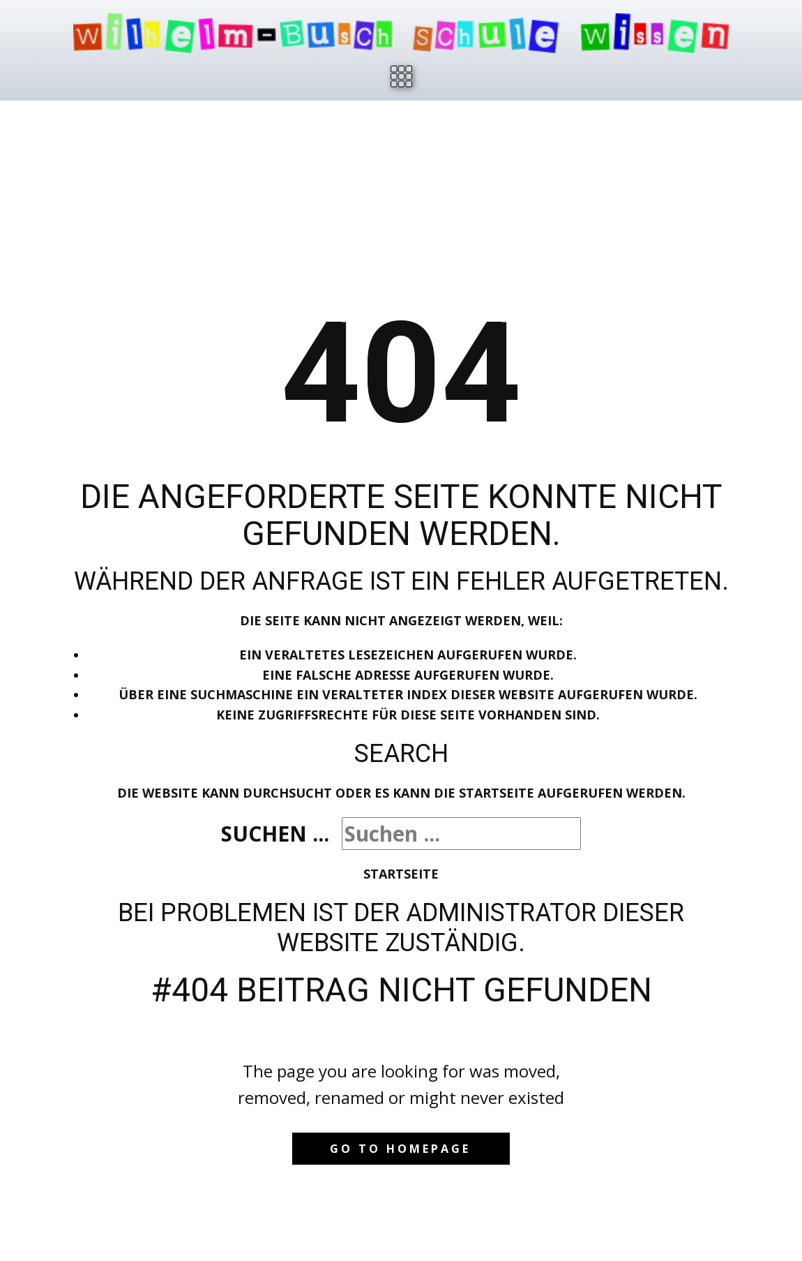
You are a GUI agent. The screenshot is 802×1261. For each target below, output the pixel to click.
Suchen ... (275, 833)
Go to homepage (400, 1148)
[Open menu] (401, 76)
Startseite (401, 873)
